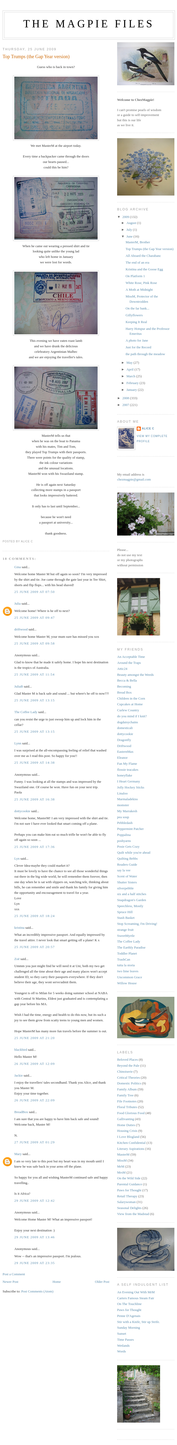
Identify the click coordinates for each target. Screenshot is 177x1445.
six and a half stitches (131, 894)
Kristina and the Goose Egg (144, 269)
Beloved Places (127, 1059)
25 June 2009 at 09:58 (34, 643)
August (132, 223)
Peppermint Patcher (130, 829)
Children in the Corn (131, 698)
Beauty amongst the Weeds (135, 675)
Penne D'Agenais (128, 1316)
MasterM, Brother (137, 242)
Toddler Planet (127, 953)
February (133, 383)
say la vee (123, 870)
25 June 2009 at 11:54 (34, 674)
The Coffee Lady (25, 712)
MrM (120, 1166)
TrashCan (123, 959)
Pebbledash (124, 823)
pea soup (123, 817)
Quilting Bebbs (127, 858)
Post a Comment (14, 1274)
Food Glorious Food (130, 1113)
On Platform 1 (135, 276)
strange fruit (125, 930)
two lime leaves (127, 971)
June (130, 236)
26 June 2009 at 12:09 (34, 1064)
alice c (148, 428)
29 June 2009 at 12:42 (34, 1201)
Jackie (18, 1075)
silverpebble (125, 888)
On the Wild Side (129, 1178)
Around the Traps (129, 663)
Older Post (102, 1282)
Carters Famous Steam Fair (135, 1298)
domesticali (125, 728)
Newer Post (10, 1282)
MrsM (121, 1172)
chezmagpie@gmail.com (134, 479)
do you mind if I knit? (132, 716)
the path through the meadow (145, 354)
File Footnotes (127, 1101)
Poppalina (124, 835)
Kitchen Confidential (131, 1143)
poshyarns (124, 841)
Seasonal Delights (129, 1208)
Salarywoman (126, 1202)
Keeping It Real (136, 322)
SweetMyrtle (126, 936)
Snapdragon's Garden (131, 900)
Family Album (127, 1089)
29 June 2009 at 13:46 (34, 1237)
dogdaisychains (127, 722)
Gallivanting (125, 1119)
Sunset (121, 1333)
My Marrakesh (127, 811)
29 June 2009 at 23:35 (34, 1263)
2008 (126, 398)
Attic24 (122, 669)
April (131, 369)
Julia (17, 603)
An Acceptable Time (131, 657)
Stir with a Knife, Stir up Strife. (138, 1322)
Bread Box (124, 692)
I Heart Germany (128, 781)
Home (57, 1282)
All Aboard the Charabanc (143, 256)
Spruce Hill (125, 912)
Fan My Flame (127, 764)
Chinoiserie (125, 1071)
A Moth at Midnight (139, 290)
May (130, 363)
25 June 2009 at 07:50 (34, 592)
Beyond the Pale (128, 1065)
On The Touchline (129, 1304)
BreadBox (21, 1112)
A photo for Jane (136, 340)
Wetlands (123, 1345)
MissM (122, 1160)
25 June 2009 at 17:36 (34, 847)
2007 (126, 405)
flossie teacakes (127, 770)
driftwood (21, 629)
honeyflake (124, 775)
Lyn (17, 858)
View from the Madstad (133, 1214)
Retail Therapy (127, 1196)
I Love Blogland (128, 1137)
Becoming (124, 686)
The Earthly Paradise (131, 947)
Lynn (17, 743)
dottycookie (22, 811)
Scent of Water (127, 876)
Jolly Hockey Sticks (130, 787)
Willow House (127, 983)
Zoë (17, 959)
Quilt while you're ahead (133, 852)
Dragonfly (124, 740)
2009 (126, 217)
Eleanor (122, 758)
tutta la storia (126, 965)
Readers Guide (127, 864)
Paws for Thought (129, 1190)
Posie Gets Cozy (128, 846)
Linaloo (122, 793)
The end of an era (137, 262)
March (131, 376)
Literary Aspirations (130, 1149)
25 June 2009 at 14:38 (34, 762)
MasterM (123, 1154)
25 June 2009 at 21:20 (34, 1038)
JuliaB (18, 686)
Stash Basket (126, 918)
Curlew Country (128, 710)
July (130, 230)
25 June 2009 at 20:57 (34, 947)
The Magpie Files (88, 24)
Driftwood (124, 746)
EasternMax (125, 752)
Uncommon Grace (129, 977)
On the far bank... (137, 308)
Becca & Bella (127, 680)
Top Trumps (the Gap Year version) (36, 56)
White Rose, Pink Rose (141, 283)
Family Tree (125, 1095)
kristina (19, 928)
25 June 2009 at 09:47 (34, 618)
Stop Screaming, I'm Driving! (137, 924)
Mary (18, 1154)
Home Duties (126, 1125)
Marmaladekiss (127, 799)
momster (123, 805)
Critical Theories (128, 1077)
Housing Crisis (127, 1131)
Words (121, 1351)
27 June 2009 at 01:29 (34, 1142)
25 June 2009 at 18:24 (34, 916)
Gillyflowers (134, 315)
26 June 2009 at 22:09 (34, 1100)
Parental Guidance (129, 1184)
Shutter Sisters (127, 882)
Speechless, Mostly (130, 906)
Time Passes (125, 1339)
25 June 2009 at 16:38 (34, 799)
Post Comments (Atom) (37, 1291)
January (132, 390)
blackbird (20, 1050)
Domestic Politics (129, 1083)
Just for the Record (138, 347)
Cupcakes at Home (130, 704)
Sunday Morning (128, 1327)
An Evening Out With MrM (136, 1292)
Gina (17, 567)
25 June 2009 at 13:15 (34, 700)
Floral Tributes (127, 1107)
